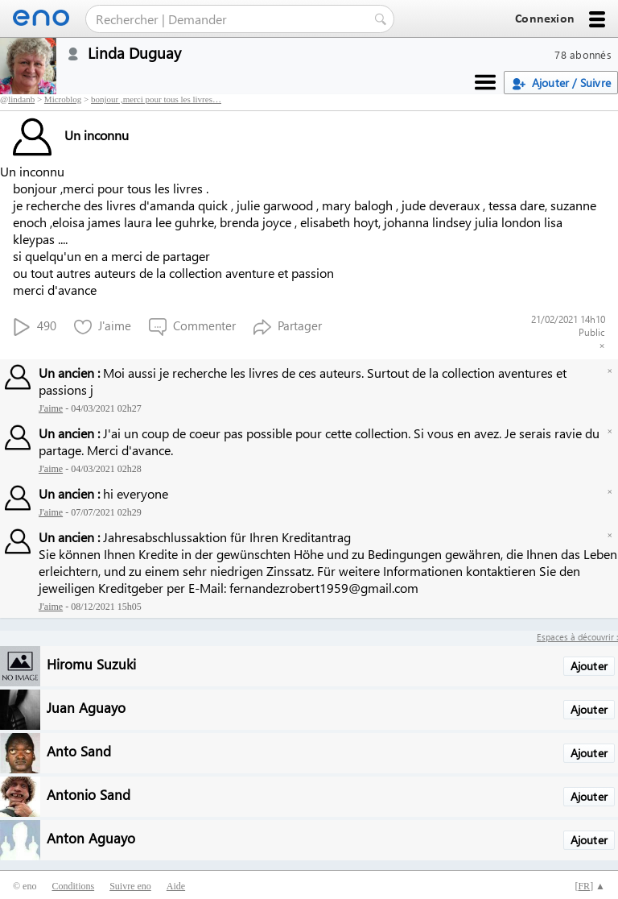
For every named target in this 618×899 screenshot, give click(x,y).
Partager (287, 326)
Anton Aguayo (91, 837)
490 (34, 326)
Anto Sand (79, 750)
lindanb (21, 99)
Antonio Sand (88, 794)
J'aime (102, 326)
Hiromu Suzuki (91, 663)
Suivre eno (130, 886)
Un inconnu (71, 134)
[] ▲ (590, 886)
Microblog (62, 99)
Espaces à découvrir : (577, 637)
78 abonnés (583, 54)
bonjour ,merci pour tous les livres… (156, 99)
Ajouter (589, 665)
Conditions (73, 886)
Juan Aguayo (86, 707)
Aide (176, 886)
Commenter (192, 326)
